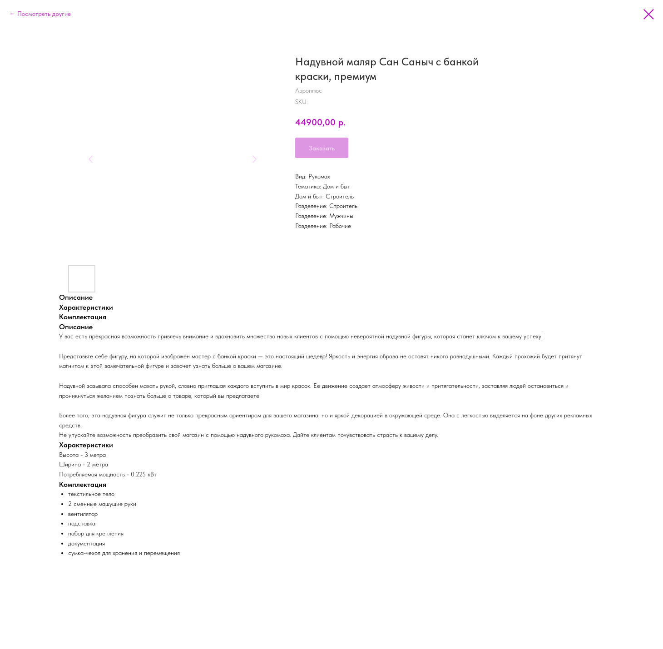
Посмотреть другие (44, 13)
